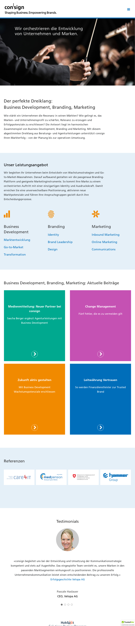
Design (52, 249)
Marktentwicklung (17, 240)
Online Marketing (104, 242)
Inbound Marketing (105, 234)
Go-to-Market (13, 247)
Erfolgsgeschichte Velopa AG (67, 579)
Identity (53, 234)
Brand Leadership (60, 242)
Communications (103, 249)
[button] (128, 623)
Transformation (15, 254)
